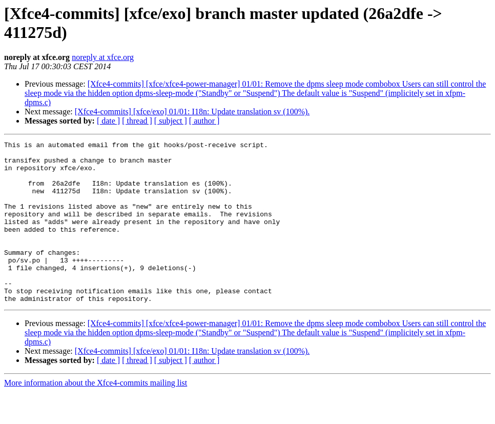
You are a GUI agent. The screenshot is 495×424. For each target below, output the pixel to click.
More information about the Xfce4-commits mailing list (95, 415)
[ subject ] (170, 120)
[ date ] (108, 120)
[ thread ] (137, 120)
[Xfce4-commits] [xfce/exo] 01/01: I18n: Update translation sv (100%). (192, 111)
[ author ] (204, 120)
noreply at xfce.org (103, 57)
